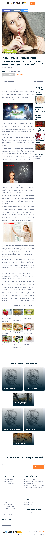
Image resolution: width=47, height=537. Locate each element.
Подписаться (38, 466)
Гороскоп (5, 510)
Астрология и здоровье (32, 479)
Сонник (5, 512)
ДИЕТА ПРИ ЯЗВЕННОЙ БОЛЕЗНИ (34, 487)
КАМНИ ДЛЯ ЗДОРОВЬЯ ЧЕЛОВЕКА (35, 485)
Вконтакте (16, 10)
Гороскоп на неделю (8, 479)
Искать (4, 502)
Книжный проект (7, 485)
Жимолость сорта (30, 483)
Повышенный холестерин (32, 492)
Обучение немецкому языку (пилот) (12, 487)
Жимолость (29, 489)
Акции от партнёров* (8, 74)
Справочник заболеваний (9, 508)
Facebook (6, 10)
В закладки (20, 74)
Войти (32, 3)
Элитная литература (8, 483)
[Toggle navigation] (38, 2)
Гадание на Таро (7, 514)
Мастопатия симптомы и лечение (34, 481)
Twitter (25, 10)
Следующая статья (38, 81)
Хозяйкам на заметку (8, 506)
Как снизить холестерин (32, 494)
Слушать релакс (7, 481)
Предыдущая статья (9, 81)
